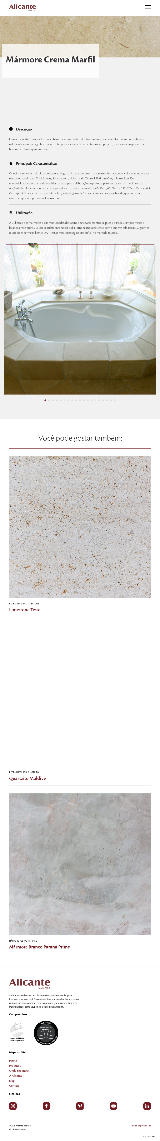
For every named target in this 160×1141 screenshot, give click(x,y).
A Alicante (15, 1076)
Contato (14, 1086)
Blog (12, 1081)
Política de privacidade (141, 1126)
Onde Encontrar (19, 1071)
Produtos (15, 1066)
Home (13, 1061)
